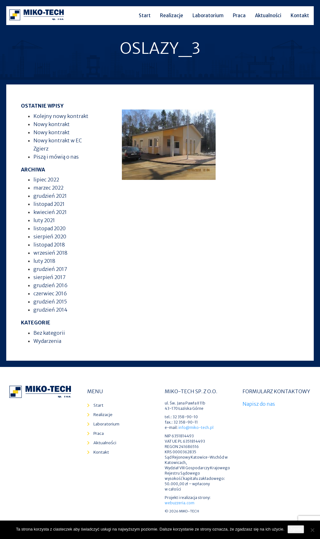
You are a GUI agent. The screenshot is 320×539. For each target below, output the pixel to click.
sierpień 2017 (49, 277)
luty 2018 (44, 261)
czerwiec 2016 (50, 293)
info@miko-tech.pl (195, 427)
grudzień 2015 (50, 301)
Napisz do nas (258, 404)
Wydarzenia (47, 341)
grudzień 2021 (50, 196)
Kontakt (300, 15)
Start (145, 15)
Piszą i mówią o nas (56, 157)
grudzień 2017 (50, 269)
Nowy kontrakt (51, 124)
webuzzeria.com (179, 503)
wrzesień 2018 (50, 253)
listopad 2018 (49, 245)
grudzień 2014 (50, 310)
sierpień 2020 (49, 236)
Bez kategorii (49, 333)
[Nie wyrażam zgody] (312, 530)
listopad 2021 (49, 204)
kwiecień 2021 (50, 212)
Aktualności (268, 15)
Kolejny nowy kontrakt (60, 116)
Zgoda (296, 529)
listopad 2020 (49, 228)
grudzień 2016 (50, 285)
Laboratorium (207, 15)
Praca (239, 15)
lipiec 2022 (46, 179)
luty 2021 (44, 220)
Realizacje (171, 15)
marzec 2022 (48, 188)
